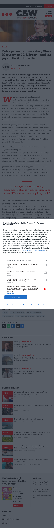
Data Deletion (11, 305)
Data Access (23, 305)
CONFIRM (16, 297)
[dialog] (27, 264)
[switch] (45, 265)
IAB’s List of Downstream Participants (32, 250)
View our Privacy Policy (39, 305)
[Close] (50, 223)
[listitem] (27, 260)
